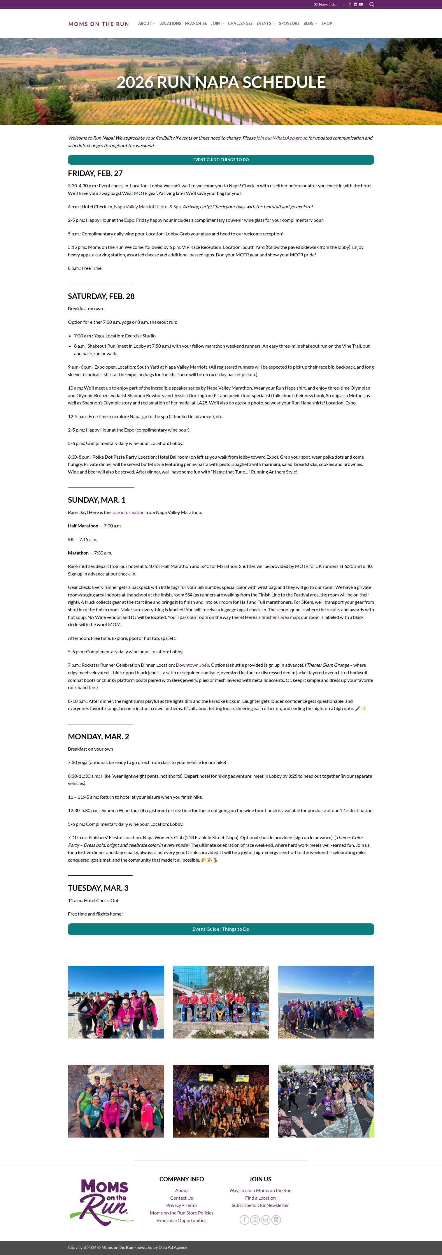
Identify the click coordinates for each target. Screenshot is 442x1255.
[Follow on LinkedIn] (355, 5)
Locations (170, 23)
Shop (327, 23)
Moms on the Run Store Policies (181, 1212)
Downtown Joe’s (192, 665)
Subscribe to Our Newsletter (260, 1205)
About (146, 23)
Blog (310, 23)
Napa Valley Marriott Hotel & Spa (147, 206)
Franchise (196, 23)
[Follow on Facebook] (344, 5)
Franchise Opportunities (181, 1220)
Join (217, 23)
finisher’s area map (280, 617)
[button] (326, 4)
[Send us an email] (266, 1220)
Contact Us (181, 1198)
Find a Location (260, 1198)
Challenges (240, 23)
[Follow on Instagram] (349, 5)
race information (128, 512)
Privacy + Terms (181, 1205)
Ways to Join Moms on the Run (260, 1190)
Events (266, 23)
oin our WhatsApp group (282, 137)
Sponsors (289, 23)
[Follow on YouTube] (361, 5)
